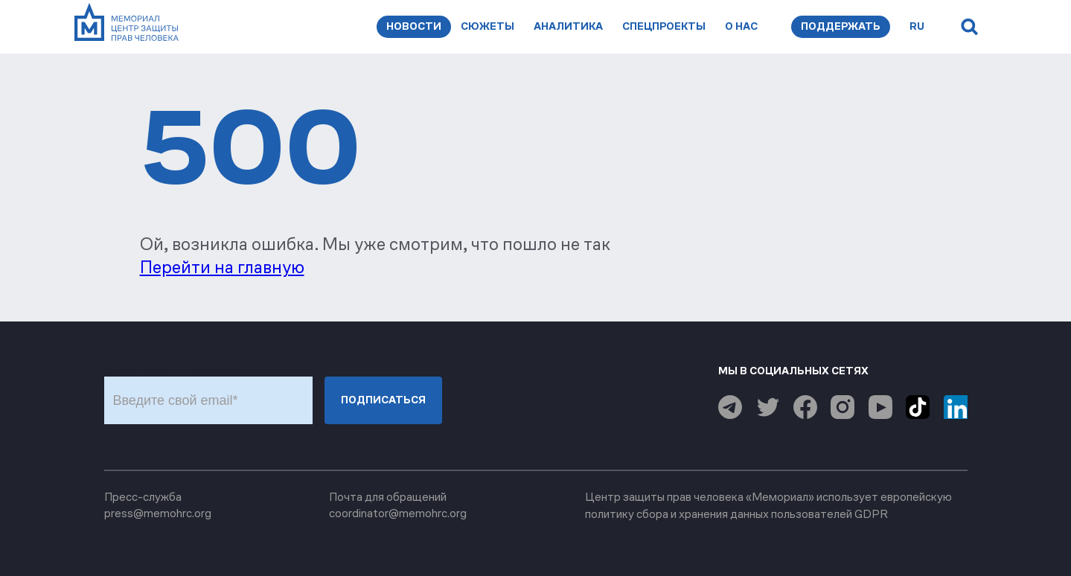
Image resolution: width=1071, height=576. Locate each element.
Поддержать (840, 26)
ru (916, 26)
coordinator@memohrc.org (398, 513)
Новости (413, 26)
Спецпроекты (664, 26)
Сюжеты (487, 26)
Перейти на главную (222, 267)
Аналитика (568, 26)
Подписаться (383, 400)
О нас (741, 26)
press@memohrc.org (157, 513)
